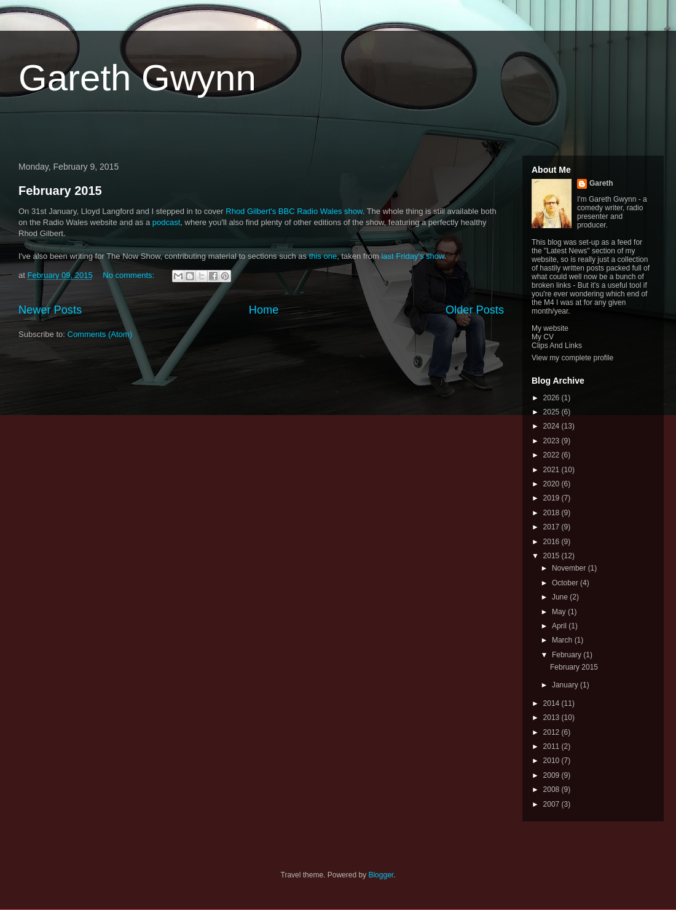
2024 (552, 426)
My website (550, 328)
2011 (552, 746)
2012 (552, 732)
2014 (552, 703)
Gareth (601, 183)
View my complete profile (572, 358)
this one (323, 256)
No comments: (129, 275)
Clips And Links (557, 345)
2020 (552, 484)
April (560, 626)
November (570, 568)
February (567, 655)
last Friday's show (412, 256)
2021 (552, 469)
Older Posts (475, 310)
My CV (543, 337)
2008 (552, 789)
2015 (552, 556)
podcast (166, 222)
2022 (552, 455)
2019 (552, 498)
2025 (552, 412)
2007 (552, 804)
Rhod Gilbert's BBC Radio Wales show (294, 211)
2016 (552, 541)
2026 (552, 398)
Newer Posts (50, 310)
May (560, 611)
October (566, 583)
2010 (552, 760)
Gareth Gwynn (137, 77)
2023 (552, 441)
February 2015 (60, 190)
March (563, 640)
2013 (552, 717)
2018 (552, 512)
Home (264, 310)
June (561, 597)
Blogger (380, 875)
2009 (552, 775)
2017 (552, 527)
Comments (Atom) (100, 334)
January (566, 685)
